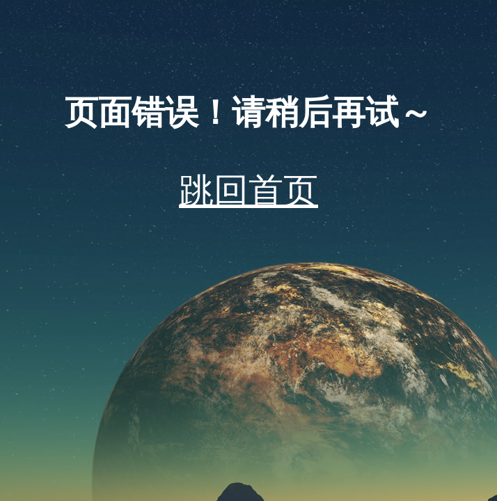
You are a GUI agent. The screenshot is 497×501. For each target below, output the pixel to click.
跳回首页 (248, 190)
